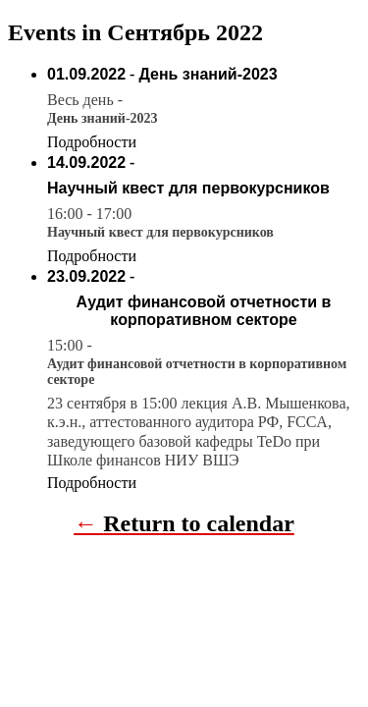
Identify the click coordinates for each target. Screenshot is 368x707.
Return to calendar (198, 523)
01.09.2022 (86, 74)
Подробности (91, 142)
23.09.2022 (86, 276)
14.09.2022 (86, 162)
